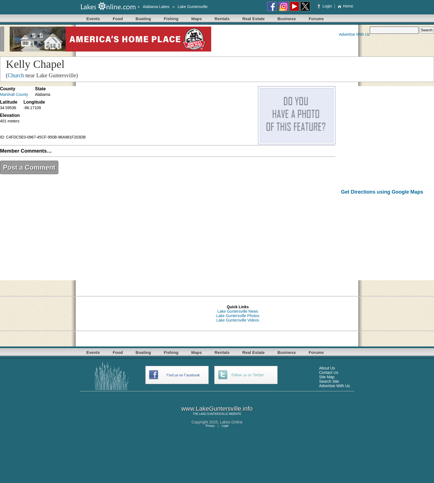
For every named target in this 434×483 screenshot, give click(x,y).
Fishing (171, 18)
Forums (316, 18)
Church (16, 75)
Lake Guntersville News (237, 311)
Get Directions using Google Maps (382, 192)
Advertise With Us (354, 34)
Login (325, 6)
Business (286, 18)
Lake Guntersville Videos (237, 320)
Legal (225, 425)
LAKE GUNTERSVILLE (213, 413)
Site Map (326, 377)
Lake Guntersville (193, 6)
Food (118, 18)
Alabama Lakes (156, 6)
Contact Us (328, 372)
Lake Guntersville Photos (237, 316)
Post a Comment (29, 167)
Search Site (329, 381)
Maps (196, 18)
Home (345, 6)
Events (93, 18)
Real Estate (253, 18)
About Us (327, 368)
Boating (143, 18)
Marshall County (14, 94)
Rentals (222, 18)
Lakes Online (231, 422)
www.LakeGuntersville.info (217, 408)
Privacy (210, 425)
